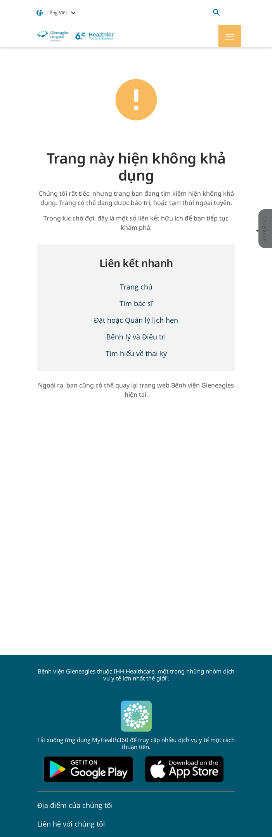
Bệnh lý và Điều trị (136, 336)
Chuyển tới (263, 228)
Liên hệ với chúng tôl (71, 823)
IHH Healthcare (134, 671)
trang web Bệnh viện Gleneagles (186, 385)
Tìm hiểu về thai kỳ (136, 353)
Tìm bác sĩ (136, 303)
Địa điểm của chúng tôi (75, 805)
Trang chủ (136, 286)
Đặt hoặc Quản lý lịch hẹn (136, 320)
